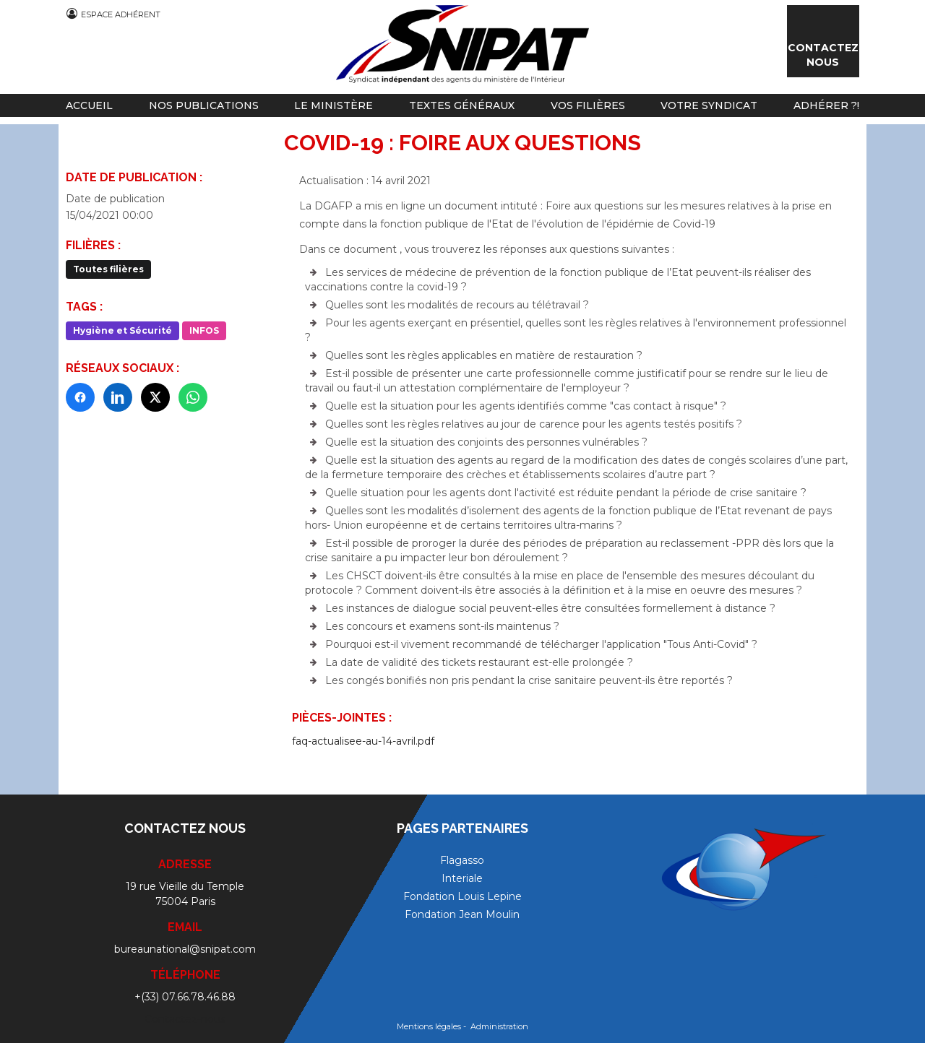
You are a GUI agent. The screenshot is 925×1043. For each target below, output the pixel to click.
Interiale (462, 878)
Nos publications (204, 105)
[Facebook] (80, 397)
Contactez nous (823, 55)
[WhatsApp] (192, 397)
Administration (499, 1026)
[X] (155, 397)
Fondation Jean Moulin (462, 914)
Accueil (89, 105)
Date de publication (115, 198)
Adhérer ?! (826, 105)
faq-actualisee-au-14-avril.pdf (363, 741)
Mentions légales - (432, 1026)
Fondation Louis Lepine (462, 896)
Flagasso (462, 860)
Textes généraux (462, 105)
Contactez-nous (185, 1019)
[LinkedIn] (117, 397)
